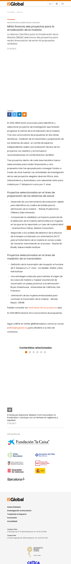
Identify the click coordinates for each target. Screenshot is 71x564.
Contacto (11, 538)
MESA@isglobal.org (18, 273)
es (50, 4)
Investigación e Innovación (19, 457)
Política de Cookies (12, 549)
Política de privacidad (13, 546)
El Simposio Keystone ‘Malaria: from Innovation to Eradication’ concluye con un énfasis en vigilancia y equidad (32, 306)
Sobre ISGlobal (14, 453)
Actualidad (11, 12)
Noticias (20, 12)
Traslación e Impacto (17, 460)
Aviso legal (10, 543)
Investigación (13, 22)
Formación (12, 464)
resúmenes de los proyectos (42, 253)
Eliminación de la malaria (29, 22)
